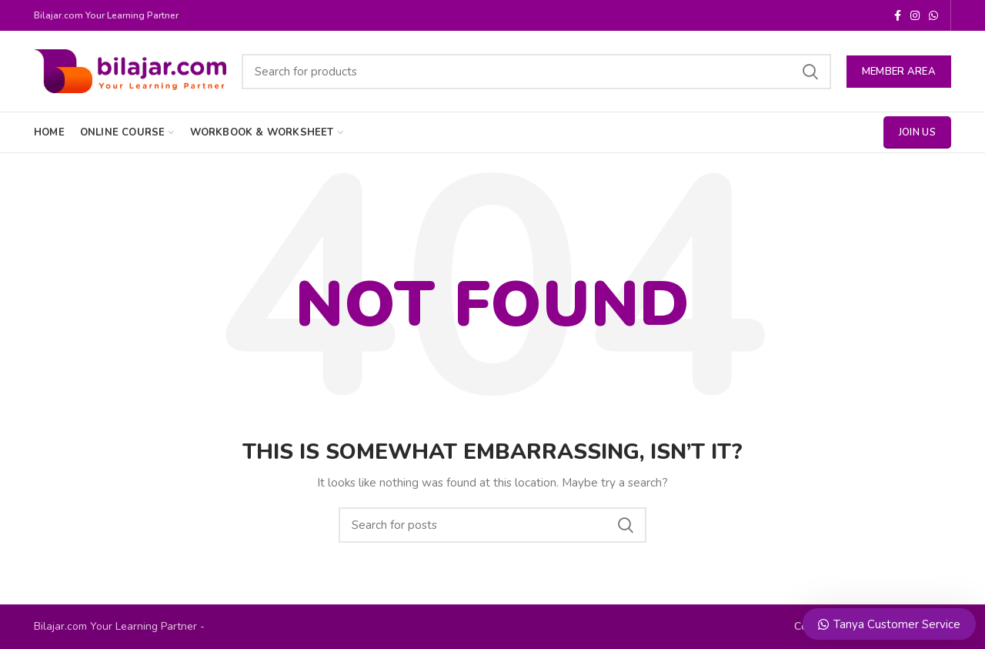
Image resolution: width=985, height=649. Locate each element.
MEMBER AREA (899, 72)
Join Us (917, 132)
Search (810, 71)
